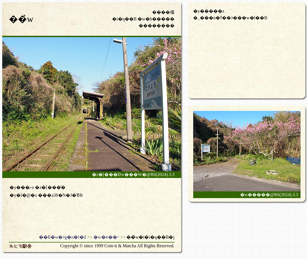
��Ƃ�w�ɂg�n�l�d (62, 237)
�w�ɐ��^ (106, 237)
